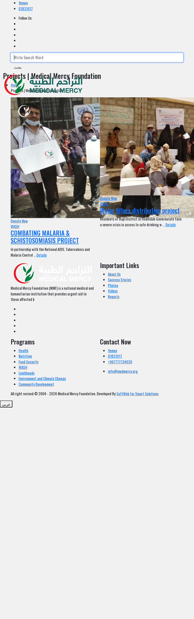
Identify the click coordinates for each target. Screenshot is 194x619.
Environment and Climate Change (42, 378)
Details (41, 255)
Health (23, 350)
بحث (17, 67)
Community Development (36, 384)
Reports (113, 296)
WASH (15, 226)
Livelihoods (26, 373)
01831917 (26, 8)
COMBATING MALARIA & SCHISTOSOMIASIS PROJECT (45, 236)
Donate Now (19, 221)
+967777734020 (120, 361)
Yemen (23, 2)
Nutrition (25, 356)
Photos (113, 285)
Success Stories (119, 279)
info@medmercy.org (123, 371)
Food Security (28, 361)
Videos (113, 290)
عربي (6, 404)
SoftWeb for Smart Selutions (137, 393)
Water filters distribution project (140, 210)
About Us (114, 274)
